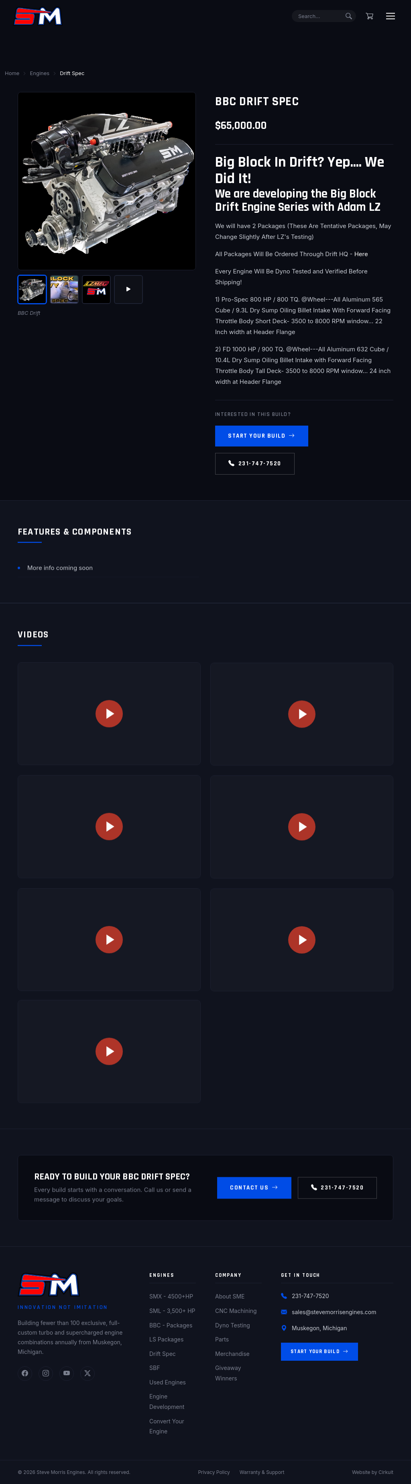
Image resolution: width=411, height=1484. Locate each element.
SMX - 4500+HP (171, 1296)
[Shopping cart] (369, 16)
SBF (154, 1367)
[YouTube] (66, 1373)
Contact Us (254, 1193)
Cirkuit (385, 1472)
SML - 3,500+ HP (172, 1310)
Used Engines (167, 1382)
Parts (222, 1339)
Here (361, 254)
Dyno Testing (232, 1325)
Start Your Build (261, 436)
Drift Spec (162, 1353)
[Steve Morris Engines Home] (38, 16)
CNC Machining (236, 1310)
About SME (229, 1296)
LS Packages (166, 1339)
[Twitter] (87, 1373)
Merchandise (232, 1353)
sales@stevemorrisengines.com (334, 1312)
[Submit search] (348, 16)
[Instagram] (46, 1373)
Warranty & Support (262, 1472)
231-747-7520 (254, 464)
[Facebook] (25, 1373)
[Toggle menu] (390, 16)
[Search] (324, 16)
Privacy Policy (214, 1472)
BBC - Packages (170, 1325)
